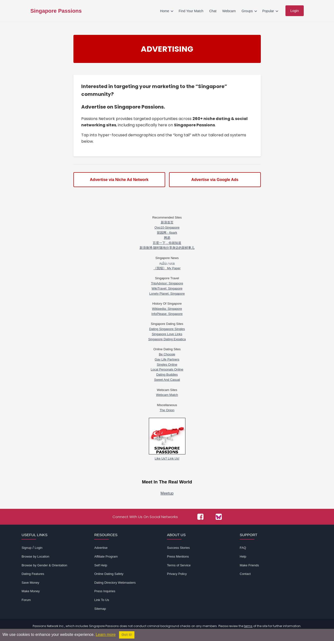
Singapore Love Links (167, 334)
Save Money (30, 582)
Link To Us (101, 600)
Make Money (30, 591)
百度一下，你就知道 (167, 243)
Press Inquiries (104, 591)
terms (248, 626)
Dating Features (32, 574)
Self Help (100, 565)
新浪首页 (167, 222)
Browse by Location (35, 556)
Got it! (126, 634)
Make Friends (249, 565)
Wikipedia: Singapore (167, 308)
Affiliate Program (106, 556)
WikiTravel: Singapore (167, 288)
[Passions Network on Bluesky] (219, 517)
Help (243, 556)
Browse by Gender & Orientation (44, 565)
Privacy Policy (177, 574)
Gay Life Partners (167, 359)
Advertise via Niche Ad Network (119, 180)
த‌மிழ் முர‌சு (167, 263)
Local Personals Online (167, 369)
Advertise (100, 548)
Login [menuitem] (294, 11)
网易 (167, 238)
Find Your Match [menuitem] (191, 11)
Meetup (167, 493)
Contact (245, 574)
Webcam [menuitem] (229, 11)
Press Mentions (178, 556)
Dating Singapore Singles (167, 329)
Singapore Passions (56, 11)
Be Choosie (167, 354)
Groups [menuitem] (247, 11)
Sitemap (100, 609)
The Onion (167, 410)
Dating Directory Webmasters (115, 582)
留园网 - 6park (167, 232)
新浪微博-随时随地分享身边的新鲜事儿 (167, 248)
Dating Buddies (167, 374)
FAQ (243, 548)
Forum (26, 600)
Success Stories (178, 548)
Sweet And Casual (167, 379)
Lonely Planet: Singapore (167, 293)
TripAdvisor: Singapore (167, 283)
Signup (26, 548)
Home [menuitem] (164, 11)
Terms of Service (179, 565)
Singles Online (167, 364)
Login (38, 548)
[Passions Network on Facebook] (200, 517)
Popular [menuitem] (268, 11)
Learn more (106, 634)
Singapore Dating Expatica (167, 339)
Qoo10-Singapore (167, 227)
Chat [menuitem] (212, 11)
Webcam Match (167, 395)
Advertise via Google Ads (214, 180)
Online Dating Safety (108, 574)
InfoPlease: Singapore (167, 314)
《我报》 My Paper (167, 268)
